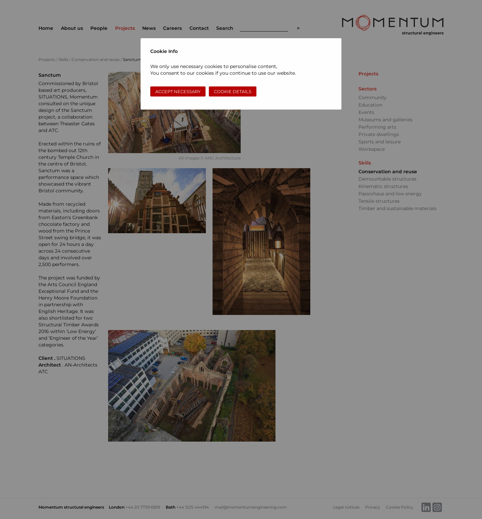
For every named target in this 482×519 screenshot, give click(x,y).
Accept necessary (177, 91)
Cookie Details (232, 91)
